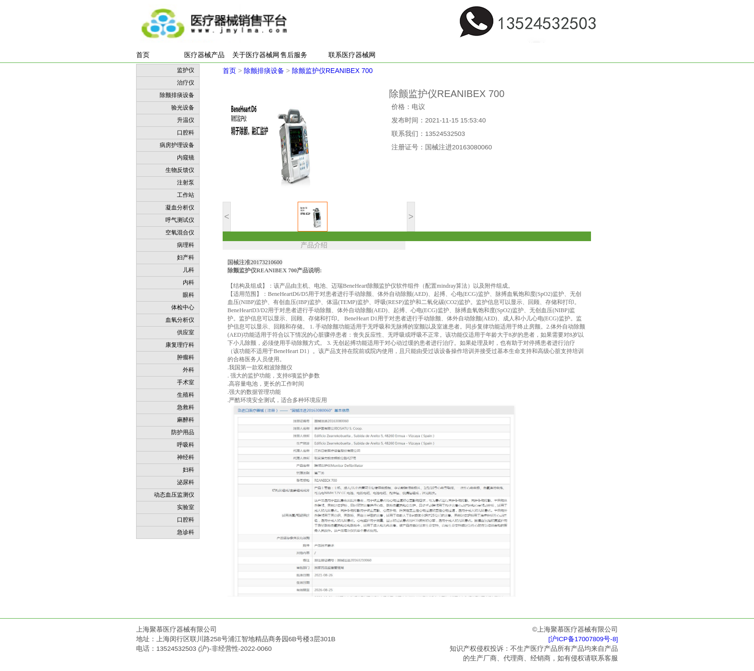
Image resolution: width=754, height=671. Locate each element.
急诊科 (185, 532)
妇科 (188, 469)
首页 (143, 55)
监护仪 (185, 70)
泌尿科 (185, 482)
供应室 (185, 332)
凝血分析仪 (179, 207)
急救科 (185, 407)
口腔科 (185, 132)
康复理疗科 (179, 345)
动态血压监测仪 (174, 494)
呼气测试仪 (179, 220)
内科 (188, 282)
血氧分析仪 (179, 320)
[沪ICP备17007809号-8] (583, 639)
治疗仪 (185, 82)
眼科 (188, 295)
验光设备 (182, 107)
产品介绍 (314, 245)
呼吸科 (185, 444)
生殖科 (185, 394)
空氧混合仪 (179, 232)
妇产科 (185, 257)
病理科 (185, 245)
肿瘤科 (185, 357)
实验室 (185, 507)
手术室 (185, 382)
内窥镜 (185, 157)
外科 (188, 369)
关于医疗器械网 (255, 55)
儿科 (188, 270)
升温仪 (185, 120)
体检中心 (182, 307)
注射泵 (185, 182)
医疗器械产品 (204, 55)
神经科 (185, 457)
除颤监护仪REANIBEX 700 (332, 70)
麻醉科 (185, 419)
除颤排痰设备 (177, 95)
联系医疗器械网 (352, 55)
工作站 (185, 195)
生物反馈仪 (179, 170)
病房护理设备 (177, 145)
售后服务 (293, 55)
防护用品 (182, 432)
